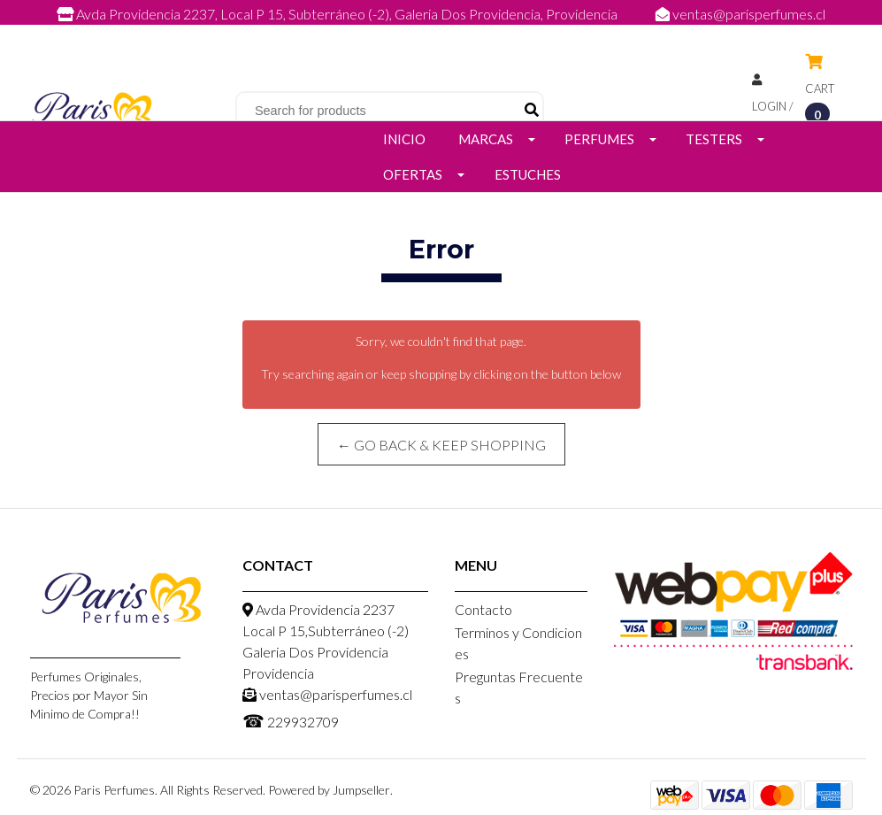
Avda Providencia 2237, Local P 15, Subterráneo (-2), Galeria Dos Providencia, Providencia (338, 13)
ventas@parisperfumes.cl (740, 13)
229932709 (459, 33)
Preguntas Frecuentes (519, 687)
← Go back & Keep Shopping (441, 444)
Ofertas (412, 174)
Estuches (528, 174)
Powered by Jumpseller (329, 789)
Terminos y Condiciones (518, 643)
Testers (714, 139)
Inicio (404, 139)
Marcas (485, 139)
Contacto (483, 609)
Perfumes (599, 139)
